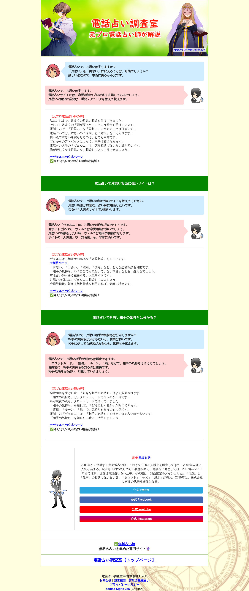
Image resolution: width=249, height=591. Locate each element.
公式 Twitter (141, 489)
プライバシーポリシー (124, 584)
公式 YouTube (141, 509)
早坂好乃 (144, 457)
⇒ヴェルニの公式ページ (66, 156)
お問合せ (105, 580)
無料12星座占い (139, 580)
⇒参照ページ (58, 263)
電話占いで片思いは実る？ (189, 50)
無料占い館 (126, 544)
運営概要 (120, 580)
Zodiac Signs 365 (118, 588)
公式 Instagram (141, 518)
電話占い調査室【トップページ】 (124, 560)
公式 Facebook (141, 499)
